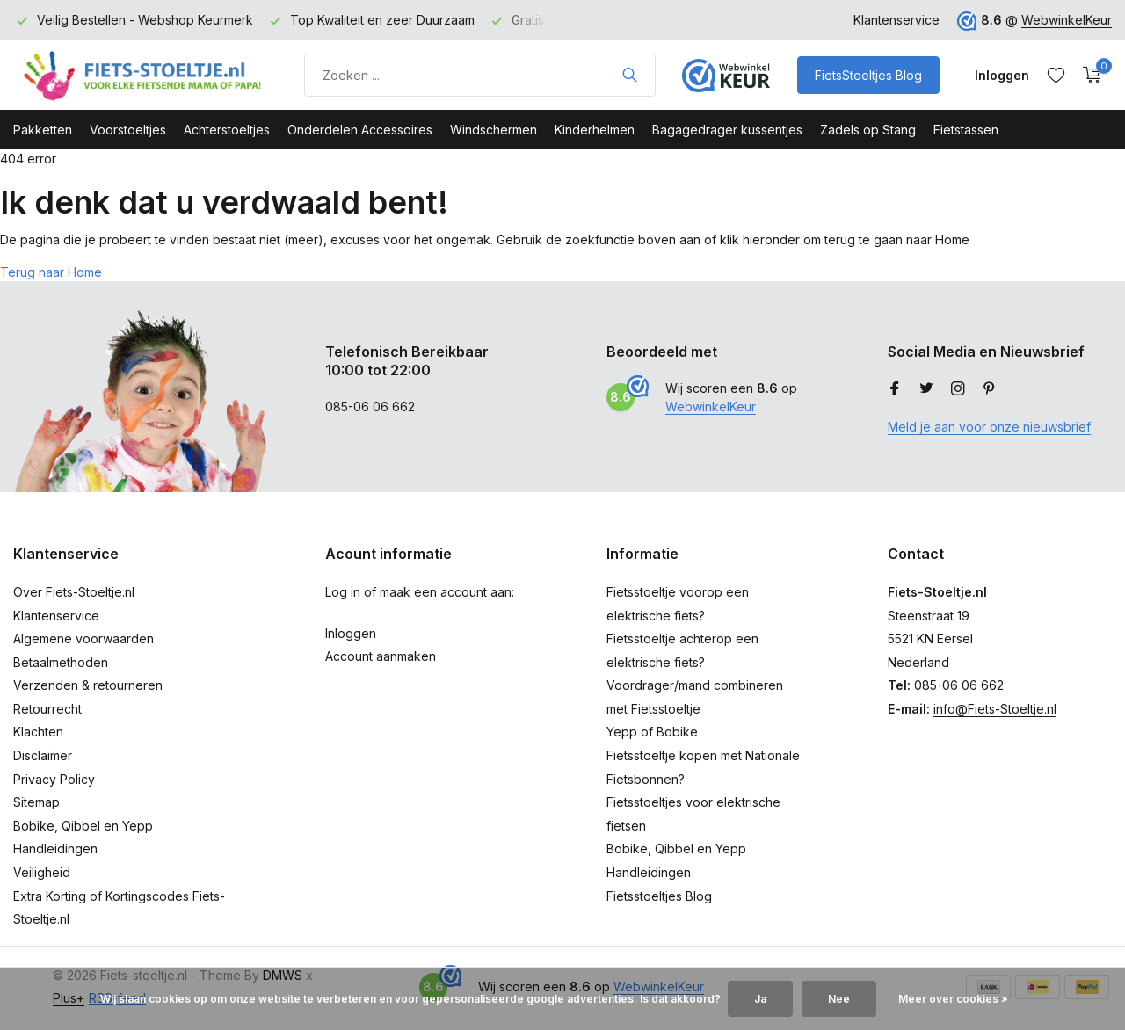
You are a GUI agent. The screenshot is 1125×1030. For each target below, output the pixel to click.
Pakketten (42, 129)
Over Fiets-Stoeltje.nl (73, 591)
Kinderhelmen (595, 129)
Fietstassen (965, 129)
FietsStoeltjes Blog (868, 75)
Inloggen (350, 633)
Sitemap (36, 801)
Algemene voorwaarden (83, 638)
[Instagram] (958, 389)
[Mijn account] (1002, 75)
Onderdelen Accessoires (359, 129)
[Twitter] (926, 389)
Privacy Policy (54, 779)
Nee (839, 998)
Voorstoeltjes (128, 129)
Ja (760, 998)
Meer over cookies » (953, 998)
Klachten (38, 731)
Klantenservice (896, 19)
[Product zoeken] (480, 75)
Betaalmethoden (60, 662)
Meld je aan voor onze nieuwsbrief (989, 426)
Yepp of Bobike (652, 731)
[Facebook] (895, 389)
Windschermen (493, 129)
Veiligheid (41, 872)
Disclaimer (42, 755)
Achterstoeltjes (227, 129)
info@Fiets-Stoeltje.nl (994, 708)
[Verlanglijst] (1056, 74)
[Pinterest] (990, 389)
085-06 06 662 (959, 685)
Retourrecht (47, 708)
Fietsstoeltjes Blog (659, 896)
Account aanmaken (380, 656)
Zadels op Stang (868, 129)
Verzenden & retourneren (88, 685)
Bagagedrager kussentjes (727, 129)
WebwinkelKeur (1066, 19)
